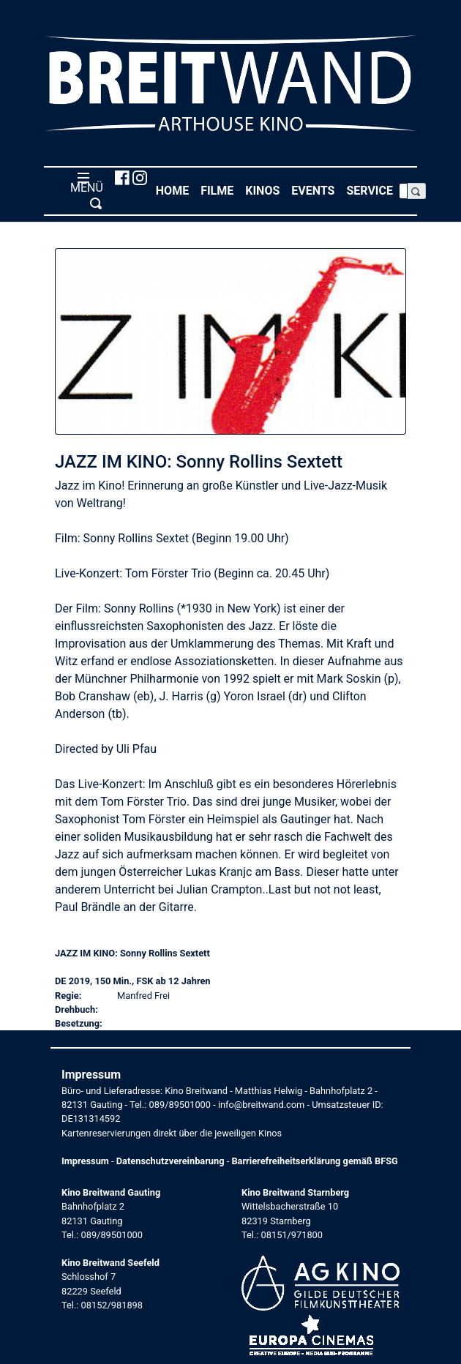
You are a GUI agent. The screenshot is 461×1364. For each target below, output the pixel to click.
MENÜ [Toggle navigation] (83, 190)
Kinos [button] (265, 190)
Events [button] (315, 190)
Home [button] (175, 190)
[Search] (403, 191)
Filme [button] (219, 190)
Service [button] (372, 190)
